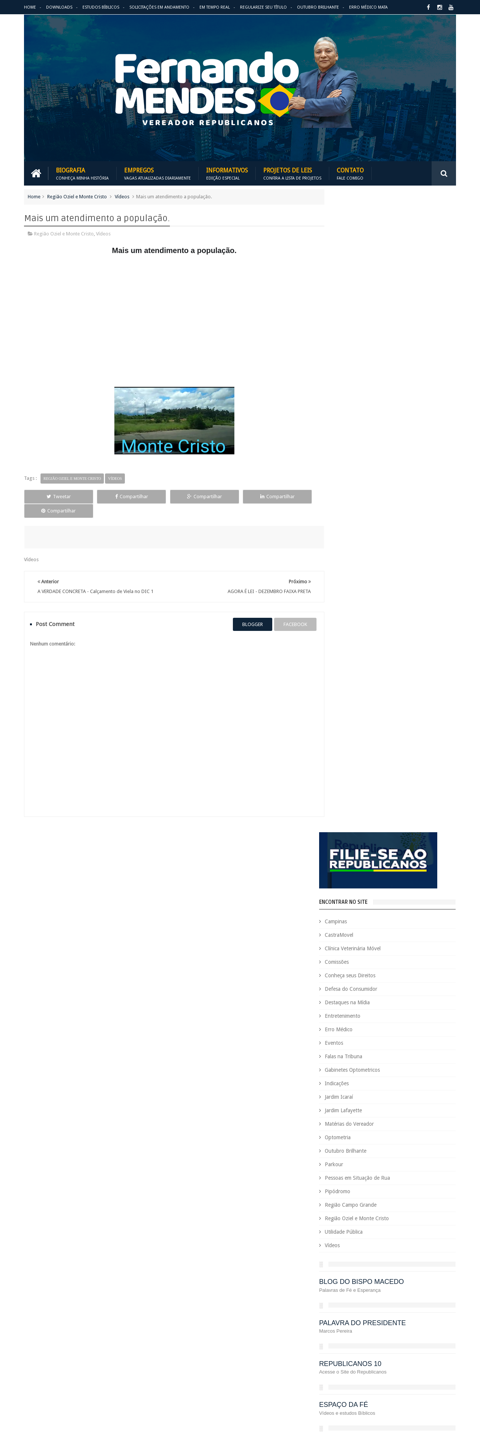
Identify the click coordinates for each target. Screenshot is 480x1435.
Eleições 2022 (369, 1225)
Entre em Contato (429, 1084)
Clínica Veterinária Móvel (368, 311)
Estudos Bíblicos (100, 7)
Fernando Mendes (60, 1423)
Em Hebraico (404, 1225)
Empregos (157, 173)
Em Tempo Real (215, 7)
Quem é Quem (335, 1340)
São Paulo (330, 1365)
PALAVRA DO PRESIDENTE (378, 685)
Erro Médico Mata (368, 7)
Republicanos (400, 1353)
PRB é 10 (329, 1327)
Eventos (349, 405)
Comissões (352, 324)
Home (30, 7)
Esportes (436, 1238)
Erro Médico (354, 392)
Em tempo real (221, 1083)
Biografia (82, 173)
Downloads (59, 7)
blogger (245, 610)
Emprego (434, 1225)
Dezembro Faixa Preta (343, 1212)
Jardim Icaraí (354, 459)
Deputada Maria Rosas (422, 1187)
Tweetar (52, 496)
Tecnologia (360, 1365)
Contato (350, 173)
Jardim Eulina (366, 1276)
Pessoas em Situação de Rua (373, 540)
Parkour (349, 527)
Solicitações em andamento (159, 7)
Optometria (353, 500)
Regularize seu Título (263, 7)
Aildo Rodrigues (389, 1123)
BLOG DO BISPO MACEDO (377, 644)
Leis (366, 1289)
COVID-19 (401, 1174)
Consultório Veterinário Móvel (352, 1174)
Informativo (332, 1276)
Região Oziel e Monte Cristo (77, 196)
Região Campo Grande (366, 567)
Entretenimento (358, 378)
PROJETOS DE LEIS (402, 1327)
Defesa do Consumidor (366, 351)
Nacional (439, 1289)
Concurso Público (368, 1161)
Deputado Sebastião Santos (350, 1200)
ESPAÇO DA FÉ (359, 767)
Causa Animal (367, 1149)
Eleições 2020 (334, 1225)
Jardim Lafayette (359, 473)
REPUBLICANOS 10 (366, 726)
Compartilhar (111, 496)
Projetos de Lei (360, 1327)
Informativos (227, 173)
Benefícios (379, 1136)
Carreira (434, 1136)
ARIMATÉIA (353, 808)
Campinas (351, 284)
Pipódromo (353, 554)
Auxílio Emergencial (341, 1136)
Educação (415, 1212)
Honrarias (389, 1263)
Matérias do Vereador (365, 486)
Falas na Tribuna (359, 419)
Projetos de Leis (292, 173)
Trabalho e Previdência (344, 1378)
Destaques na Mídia (363, 365)
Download (44, 1083)
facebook (288, 610)
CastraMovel (354, 297)
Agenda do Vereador (342, 1123)
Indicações (352, 446)
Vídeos (122, 196)
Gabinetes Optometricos (368, 432)
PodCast (427, 1314)
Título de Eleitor (395, 1365)
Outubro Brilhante (318, 7)
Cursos (327, 1187)
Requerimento (437, 1353)
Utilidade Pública (359, 594)
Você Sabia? (332, 1391)
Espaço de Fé (406, 1238)
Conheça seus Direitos (365, 338)
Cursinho (428, 1174)
